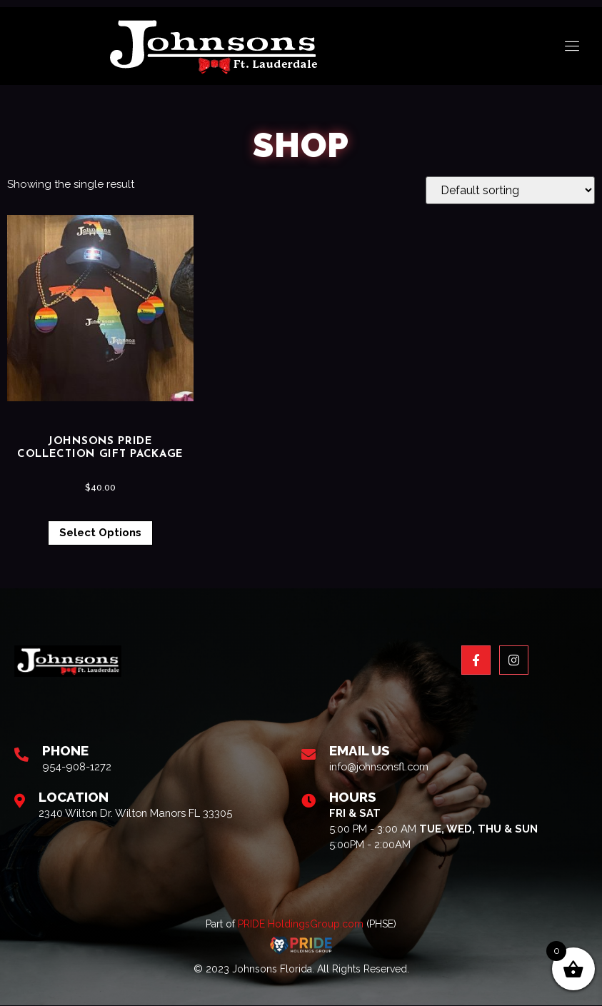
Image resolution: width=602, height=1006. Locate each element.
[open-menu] (572, 46)
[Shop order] (510, 190)
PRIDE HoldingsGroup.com (300, 925)
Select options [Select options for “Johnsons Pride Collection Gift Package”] (100, 532)
